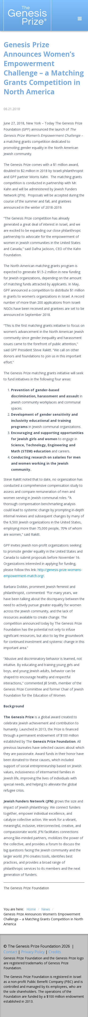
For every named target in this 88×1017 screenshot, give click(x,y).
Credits (55, 951)
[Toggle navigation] (79, 18)
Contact (10, 951)
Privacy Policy (33, 951)
